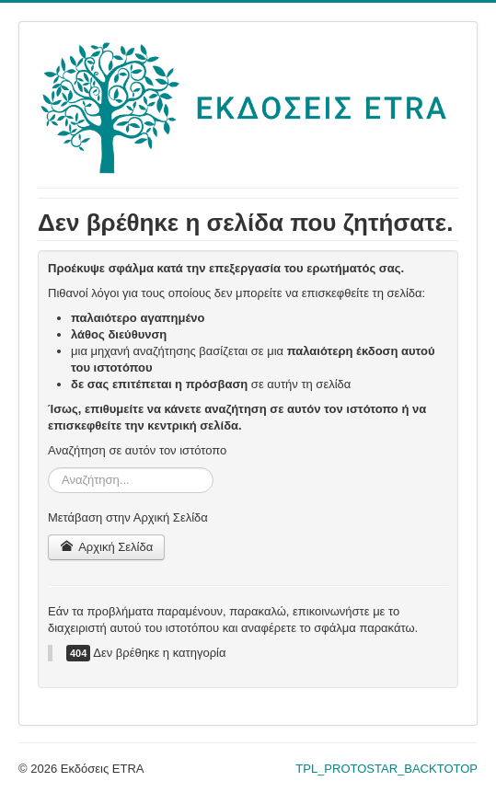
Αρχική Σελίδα (106, 547)
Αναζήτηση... (48, 467)
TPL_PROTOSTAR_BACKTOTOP (386, 768)
